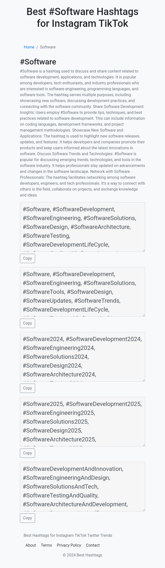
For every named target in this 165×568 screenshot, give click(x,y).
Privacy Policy (69, 545)
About (31, 545)
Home (29, 47)
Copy (27, 258)
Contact (93, 545)
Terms (46, 545)
